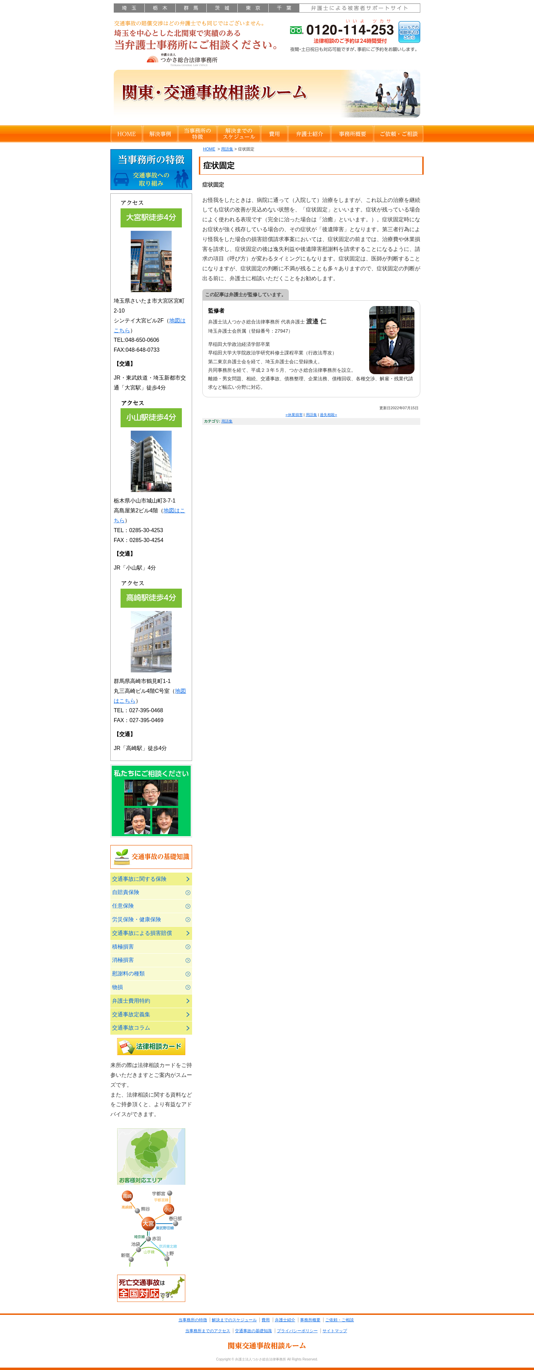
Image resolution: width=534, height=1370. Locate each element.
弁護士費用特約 (131, 1001)
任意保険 (123, 906)
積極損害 (123, 947)
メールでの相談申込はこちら (409, 32)
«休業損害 (293, 415)
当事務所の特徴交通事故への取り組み (151, 169)
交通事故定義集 (131, 1014)
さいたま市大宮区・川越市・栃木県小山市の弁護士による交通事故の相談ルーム (197, 43)
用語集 (227, 149)
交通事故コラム (131, 1028)
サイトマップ (335, 1330)
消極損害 (123, 960)
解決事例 (160, 133)
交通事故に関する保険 (139, 879)
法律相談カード (151, 1046)
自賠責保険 (125, 892)
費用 (274, 133)
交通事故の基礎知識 (151, 857)
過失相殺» (328, 415)
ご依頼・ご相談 (398, 133)
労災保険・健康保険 (136, 919)
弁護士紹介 (309, 133)
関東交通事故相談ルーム (267, 1345)
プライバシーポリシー (297, 1330)
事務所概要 (352, 133)
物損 (117, 987)
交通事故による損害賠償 (142, 933)
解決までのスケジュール (239, 133)
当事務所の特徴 (197, 133)
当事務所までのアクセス (207, 1330)
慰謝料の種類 (128, 973)
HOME (126, 133)
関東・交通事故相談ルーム (267, 96)
